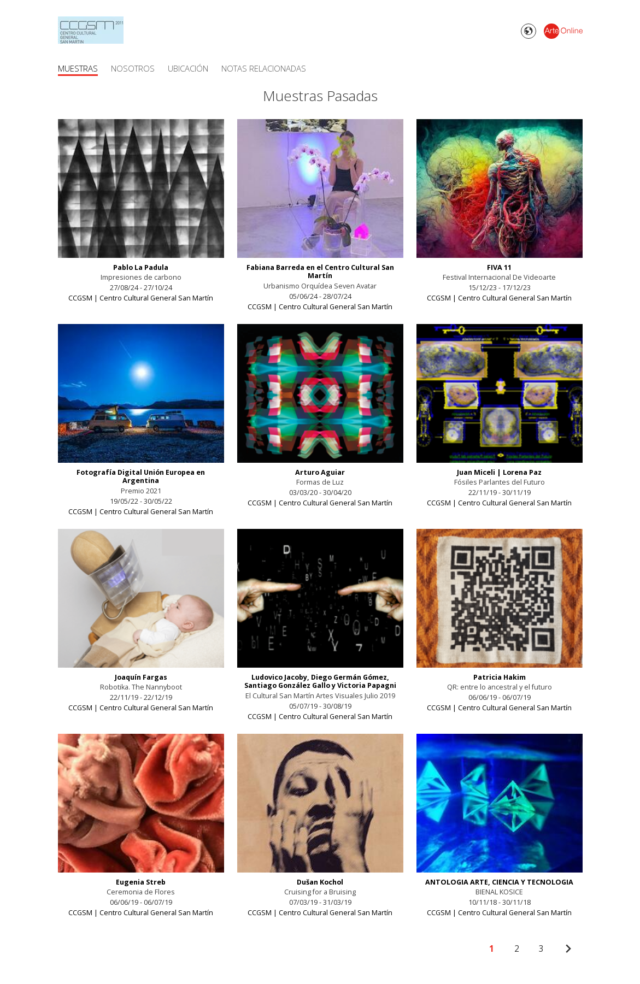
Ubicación (188, 68)
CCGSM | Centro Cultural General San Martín (140, 298)
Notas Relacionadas (263, 68)
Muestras (78, 68)
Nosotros (133, 68)
